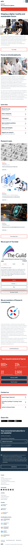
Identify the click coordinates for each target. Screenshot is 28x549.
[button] (4, 421)
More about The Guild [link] (14, 292)
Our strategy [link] (14, 49)
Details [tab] (14, 263)
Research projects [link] (14, 382)
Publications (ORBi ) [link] (14, 377)
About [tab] (23, 263)
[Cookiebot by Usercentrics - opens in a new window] (22, 261)
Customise (14, 283)
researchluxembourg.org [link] (14, 348)
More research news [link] (14, 236)
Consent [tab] (5, 263)
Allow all (14, 280)
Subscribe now (14, 466)
